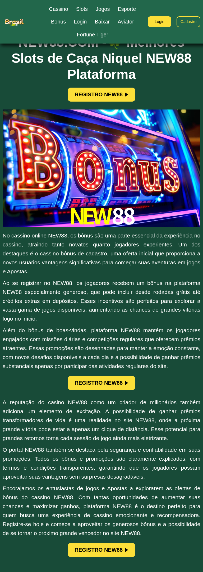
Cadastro (187, 22)
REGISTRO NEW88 (102, 95)
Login (155, 22)
